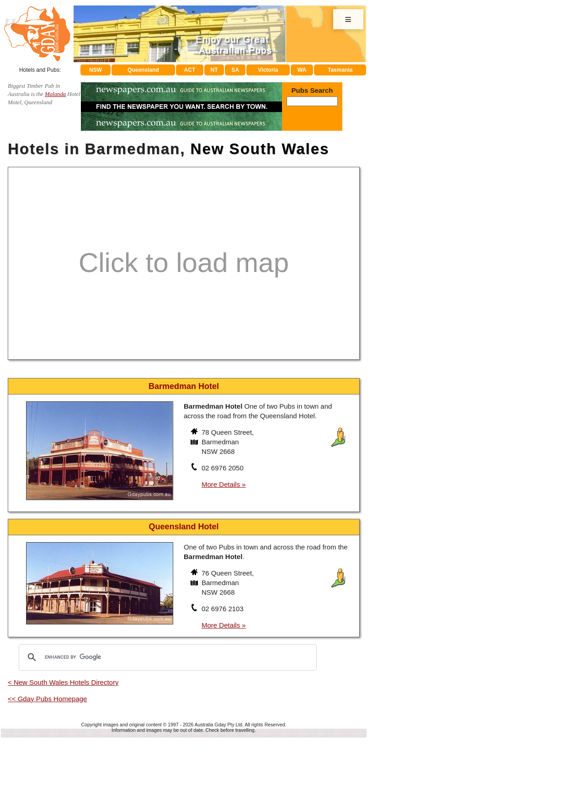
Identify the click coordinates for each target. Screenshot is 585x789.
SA (235, 70)
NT (214, 70)
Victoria (268, 70)
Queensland (143, 70)
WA (302, 70)
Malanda (55, 94)
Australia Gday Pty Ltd (218, 724)
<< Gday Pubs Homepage (47, 699)
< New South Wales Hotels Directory (63, 682)
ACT (190, 70)
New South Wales (260, 148)
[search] (166, 657)
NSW (95, 70)
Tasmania (340, 70)
